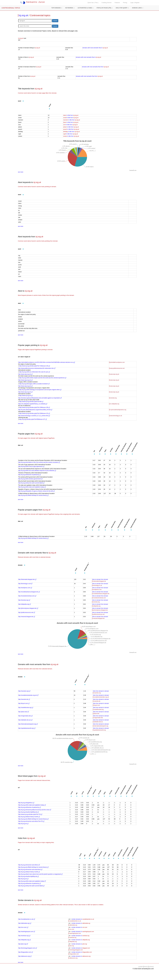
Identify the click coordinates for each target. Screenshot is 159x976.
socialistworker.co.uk (75, 921)
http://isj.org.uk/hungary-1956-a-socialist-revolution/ (34, 383)
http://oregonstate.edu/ (25, 716)
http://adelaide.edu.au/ (25, 720)
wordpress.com (97, 589)
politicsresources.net (98, 614)
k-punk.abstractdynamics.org (118, 409)
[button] (57, 8)
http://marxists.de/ (24, 699)
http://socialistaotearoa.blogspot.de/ (29, 592)
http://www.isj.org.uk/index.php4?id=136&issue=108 (34, 407)
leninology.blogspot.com (76, 950)
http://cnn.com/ (23, 927)
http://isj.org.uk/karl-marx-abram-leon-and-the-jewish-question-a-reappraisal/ (40, 874)
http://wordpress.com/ (25, 587)
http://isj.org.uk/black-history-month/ (29, 816)
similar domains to (83, 919)
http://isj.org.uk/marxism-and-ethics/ (29, 865)
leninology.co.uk (97, 585)
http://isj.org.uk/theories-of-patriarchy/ (29, 474)
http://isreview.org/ (24, 600)
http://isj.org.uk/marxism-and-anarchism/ (30, 869)
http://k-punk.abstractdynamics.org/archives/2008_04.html (35, 409)
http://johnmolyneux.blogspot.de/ (28, 608)
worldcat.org (72, 937)
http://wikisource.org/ (24, 956)
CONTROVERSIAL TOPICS (11, 8)
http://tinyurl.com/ (24, 703)
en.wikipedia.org (114, 404)
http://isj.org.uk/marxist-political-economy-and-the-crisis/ (34, 809)
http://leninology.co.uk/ (25, 583)
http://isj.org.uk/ (23, 823)
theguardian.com (74, 954)
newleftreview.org (99, 709)
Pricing (125, 2)
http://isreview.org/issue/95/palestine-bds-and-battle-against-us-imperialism (40, 398)
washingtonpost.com (75, 933)
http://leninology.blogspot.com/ (27, 948)
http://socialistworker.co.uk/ (26, 919)
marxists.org (97, 693)
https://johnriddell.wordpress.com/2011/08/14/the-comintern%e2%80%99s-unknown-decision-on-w (46, 362)
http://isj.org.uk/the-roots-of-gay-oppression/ (31, 466)
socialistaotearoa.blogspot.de (101, 593)
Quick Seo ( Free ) (93, 2)
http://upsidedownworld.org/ (26, 728)
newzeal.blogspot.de (98, 618)
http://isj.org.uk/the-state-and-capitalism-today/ (32, 487)
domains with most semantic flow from (95, 67)
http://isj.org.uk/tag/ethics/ (26, 802)
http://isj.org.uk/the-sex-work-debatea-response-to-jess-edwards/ (37, 470)
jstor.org (71, 945)
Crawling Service (106, 2)
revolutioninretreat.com (99, 598)
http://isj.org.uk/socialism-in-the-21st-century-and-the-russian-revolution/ (39, 462)
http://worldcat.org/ (24, 935)
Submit (55, 20)
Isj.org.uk (23, 15)
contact (140, 966)
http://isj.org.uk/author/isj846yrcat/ (28, 812)
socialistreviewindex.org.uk (101, 697)
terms (146, 966)
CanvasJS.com (132, 170)
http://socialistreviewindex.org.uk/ (28, 695)
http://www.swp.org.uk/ (25, 374)
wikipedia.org (96, 606)
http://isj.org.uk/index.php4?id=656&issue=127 (33, 419)
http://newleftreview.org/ (25, 707)
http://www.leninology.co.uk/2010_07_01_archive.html (34, 415)
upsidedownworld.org (100, 730)
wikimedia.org (73, 925)
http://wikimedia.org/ (24, 923)
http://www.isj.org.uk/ (26, 395)
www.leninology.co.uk (116, 415)
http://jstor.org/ (23, 944)
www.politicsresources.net (117, 368)
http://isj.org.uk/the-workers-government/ (30, 479)
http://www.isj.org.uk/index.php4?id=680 (31, 401)
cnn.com (71, 929)
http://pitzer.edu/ (23, 711)
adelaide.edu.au (98, 721)
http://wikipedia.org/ (24, 604)
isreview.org (113, 398)
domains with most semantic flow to (95, 48)
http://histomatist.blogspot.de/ (27, 579)
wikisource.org (73, 958)
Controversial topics (40, 15)
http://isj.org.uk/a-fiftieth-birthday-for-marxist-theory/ (33, 495)
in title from (70, 115)
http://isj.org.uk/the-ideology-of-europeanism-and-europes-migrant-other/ (40, 389)
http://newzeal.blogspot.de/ (26, 616)
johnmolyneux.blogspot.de (100, 610)
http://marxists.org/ (24, 691)
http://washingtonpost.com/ (26, 931)
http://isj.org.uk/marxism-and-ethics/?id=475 (31, 821)
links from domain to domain (101, 691)
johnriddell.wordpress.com (117, 362)
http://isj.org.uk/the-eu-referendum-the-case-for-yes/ (34, 372)
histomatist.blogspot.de (99, 581)
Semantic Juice (32, 2)
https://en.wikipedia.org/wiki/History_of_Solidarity (32, 404)
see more (20, 172)
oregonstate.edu (98, 717)
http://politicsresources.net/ (26, 612)
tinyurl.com (97, 705)
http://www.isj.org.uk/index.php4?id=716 (30, 814)
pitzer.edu (96, 713)
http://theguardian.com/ (25, 952)
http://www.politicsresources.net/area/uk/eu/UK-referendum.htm (36, 368)
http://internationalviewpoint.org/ (28, 724)
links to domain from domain (100, 579)
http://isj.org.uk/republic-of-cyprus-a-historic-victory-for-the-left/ (36, 491)
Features (117, 2)
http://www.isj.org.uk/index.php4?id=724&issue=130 (34, 366)
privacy (151, 966)
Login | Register (135, 2)
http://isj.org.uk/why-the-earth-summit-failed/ (31, 483)
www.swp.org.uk (114, 374)
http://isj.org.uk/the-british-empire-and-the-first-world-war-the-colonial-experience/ (42, 378)
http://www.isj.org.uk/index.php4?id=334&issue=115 (34, 413)
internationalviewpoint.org (101, 726)
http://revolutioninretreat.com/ (27, 596)
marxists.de (97, 701)
